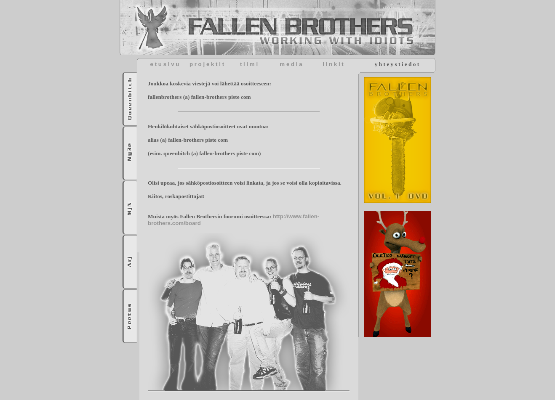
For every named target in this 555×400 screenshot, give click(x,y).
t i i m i (249, 64)
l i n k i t (333, 64)
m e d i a (291, 64)
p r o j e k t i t (206, 64)
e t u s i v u (164, 64)
